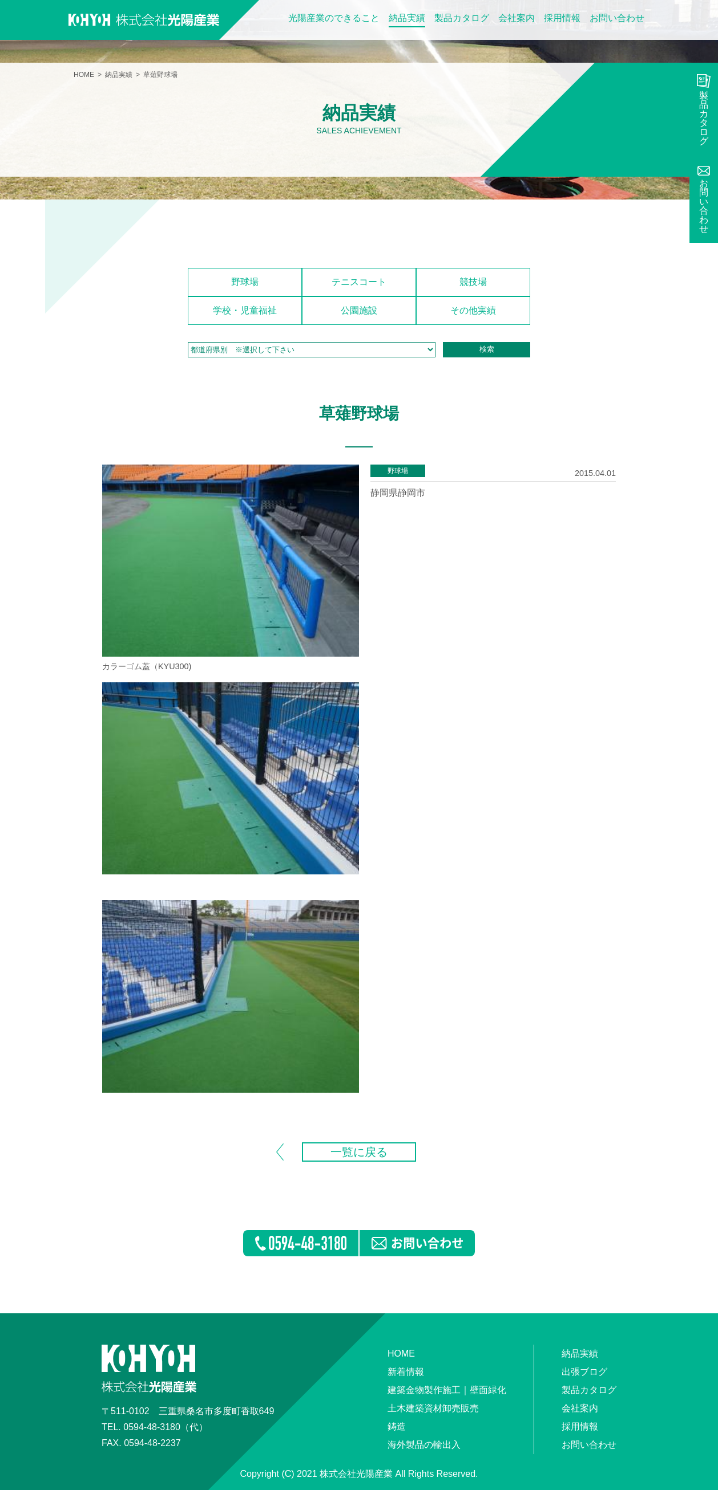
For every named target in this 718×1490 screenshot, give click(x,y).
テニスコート (359, 282)
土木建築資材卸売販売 (433, 1408)
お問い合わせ (617, 18)
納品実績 (407, 18)
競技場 (473, 282)
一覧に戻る (359, 1152)
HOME (84, 75)
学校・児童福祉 (245, 310)
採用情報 (562, 18)
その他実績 (473, 310)
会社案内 (516, 18)
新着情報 (406, 1372)
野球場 (245, 282)
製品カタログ (461, 18)
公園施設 (359, 310)
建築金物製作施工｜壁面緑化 (447, 1390)
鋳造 (397, 1426)
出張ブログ (584, 1372)
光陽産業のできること (334, 18)
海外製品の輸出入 (424, 1445)
